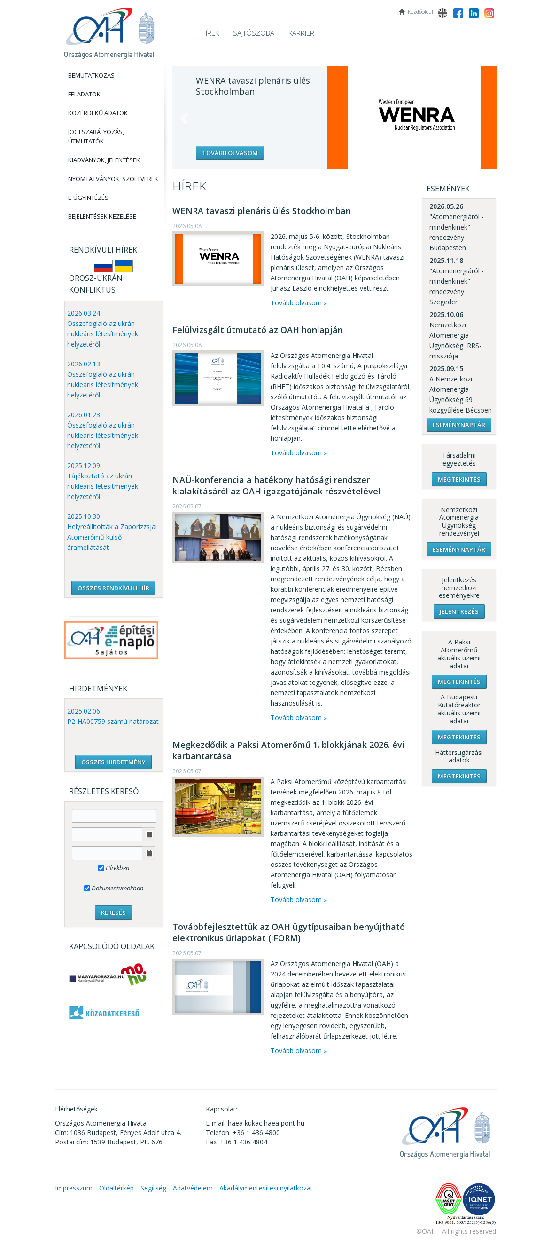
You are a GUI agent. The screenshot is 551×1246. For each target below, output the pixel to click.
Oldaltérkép (116, 1187)
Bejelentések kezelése (102, 216)
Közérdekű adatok (98, 113)
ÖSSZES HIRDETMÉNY (113, 762)
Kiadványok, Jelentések (104, 160)
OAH (109, 29)
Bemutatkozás (91, 75)
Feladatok (84, 94)
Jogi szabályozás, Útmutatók (96, 136)
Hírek (210, 33)
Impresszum (74, 1187)
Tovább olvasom (230, 153)
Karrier (301, 33)
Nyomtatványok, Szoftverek (113, 179)
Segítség (153, 1187)
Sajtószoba (253, 33)
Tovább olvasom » (299, 302)
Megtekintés (459, 479)
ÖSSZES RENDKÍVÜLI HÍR (113, 588)
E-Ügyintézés (88, 197)
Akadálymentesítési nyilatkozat (266, 1187)
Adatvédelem (193, 1187)
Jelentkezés (459, 611)
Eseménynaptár (459, 425)
